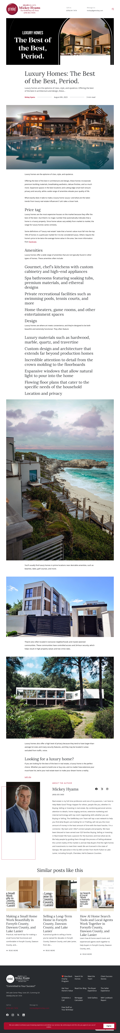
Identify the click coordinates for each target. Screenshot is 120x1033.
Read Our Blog (80, 988)
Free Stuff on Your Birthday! (67, 1008)
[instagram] (13, 1015)
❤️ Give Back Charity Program (67, 978)
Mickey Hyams (30, 97)
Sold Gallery (92, 998)
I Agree (108, 1026)
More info (55, 1027)
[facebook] (7, 1015)
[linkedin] (23, 1015)
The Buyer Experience (92, 989)
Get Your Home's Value (67, 989)
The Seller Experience (105, 989)
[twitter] (18, 1015)
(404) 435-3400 (58, 794)
